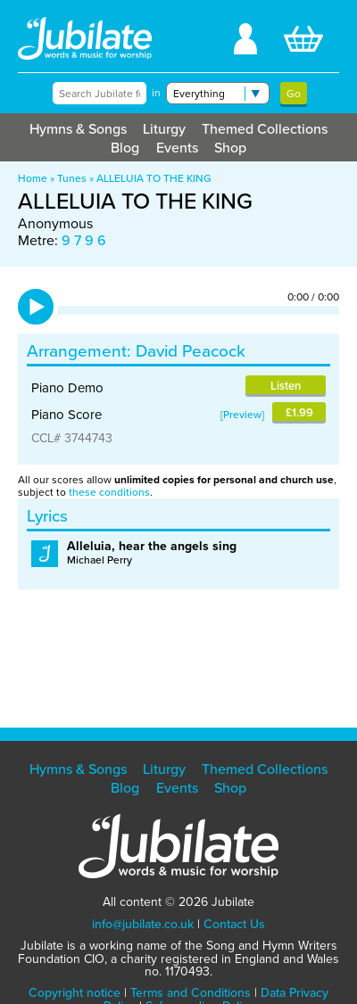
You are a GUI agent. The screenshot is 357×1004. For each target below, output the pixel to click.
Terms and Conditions (190, 992)
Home (32, 178)
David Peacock (190, 351)
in (156, 93)
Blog (125, 147)
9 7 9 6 (84, 240)
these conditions (109, 492)
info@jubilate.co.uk (143, 924)
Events (177, 147)
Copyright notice (74, 992)
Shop (230, 147)
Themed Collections (265, 129)
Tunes (72, 178)
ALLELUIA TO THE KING (154, 178)
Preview (242, 415)
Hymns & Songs (78, 129)
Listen (285, 385)
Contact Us (234, 924)
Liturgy (164, 129)
